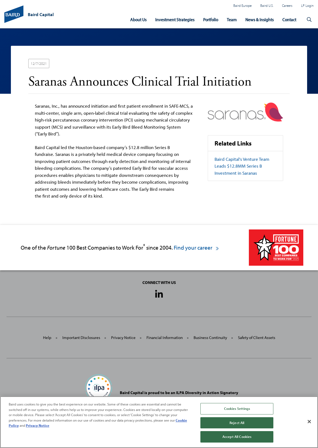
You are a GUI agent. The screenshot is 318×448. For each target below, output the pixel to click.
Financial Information (164, 337)
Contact (289, 19)
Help (47, 337)
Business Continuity (210, 337)
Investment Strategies (174, 19)
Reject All (237, 422)
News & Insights (259, 19)
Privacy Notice (123, 337)
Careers (287, 5)
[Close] (309, 422)
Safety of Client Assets (256, 337)
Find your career (196, 247)
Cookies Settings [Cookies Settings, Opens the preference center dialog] (237, 408)
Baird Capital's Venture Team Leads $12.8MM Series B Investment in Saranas (242, 166)
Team (232, 19)
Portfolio (210, 19)
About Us (138, 19)
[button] (309, 19)
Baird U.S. (266, 5)
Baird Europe (242, 5)
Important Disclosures (81, 337)
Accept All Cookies (236, 436)
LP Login (307, 5)
